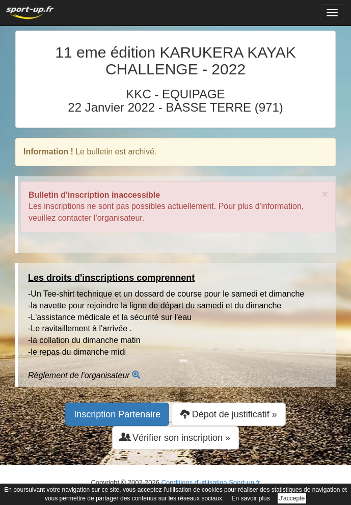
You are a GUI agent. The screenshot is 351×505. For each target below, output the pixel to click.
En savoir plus (250, 498)
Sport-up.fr (244, 482)
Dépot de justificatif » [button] (228, 414)
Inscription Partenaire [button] (117, 414)
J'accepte (292, 498)
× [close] (325, 194)
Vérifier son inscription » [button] (175, 437)
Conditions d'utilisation (194, 482)
